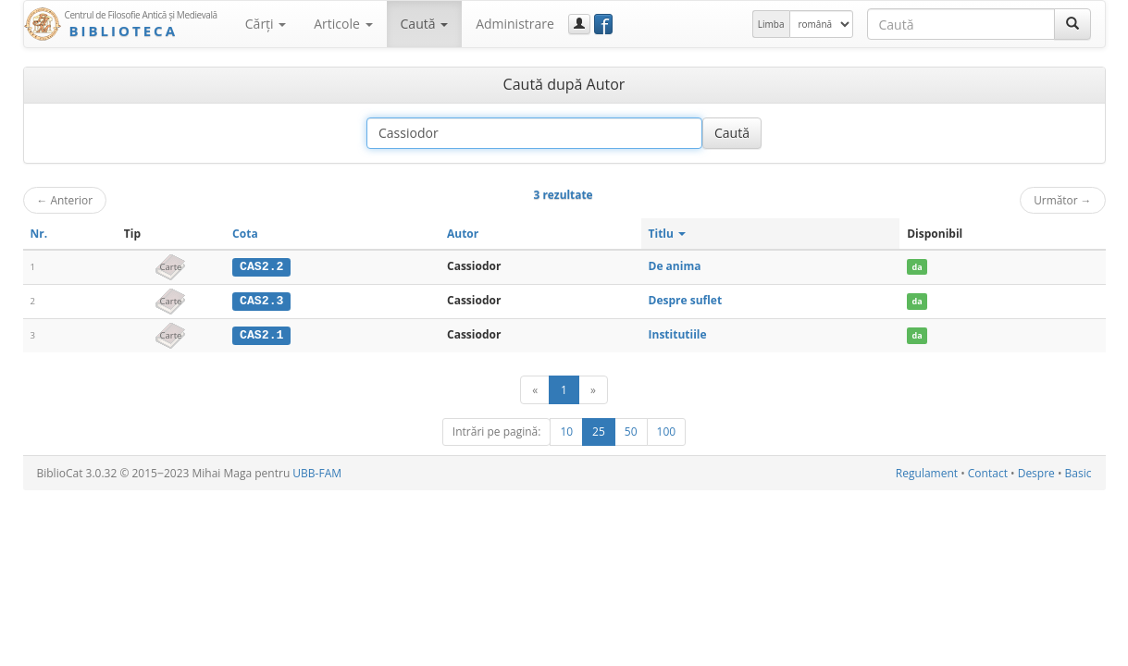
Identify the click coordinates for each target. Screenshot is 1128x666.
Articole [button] (343, 23)
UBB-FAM (316, 472)
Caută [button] (425, 23)
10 (566, 430)
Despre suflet (686, 300)
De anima (675, 266)
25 (598, 430)
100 (666, 430)
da (917, 267)
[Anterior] (535, 389)
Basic (1078, 472)
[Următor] (593, 389)
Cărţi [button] (265, 23)
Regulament (927, 472)
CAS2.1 (261, 334)
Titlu (668, 233)
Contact (988, 472)
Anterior (65, 199)
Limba (771, 24)
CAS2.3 (261, 300)
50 (631, 430)
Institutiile (678, 333)
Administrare (515, 23)
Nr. (39, 233)
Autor (462, 233)
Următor (1062, 199)
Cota (245, 233)
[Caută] (1072, 24)
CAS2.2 (261, 266)
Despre (1036, 472)
